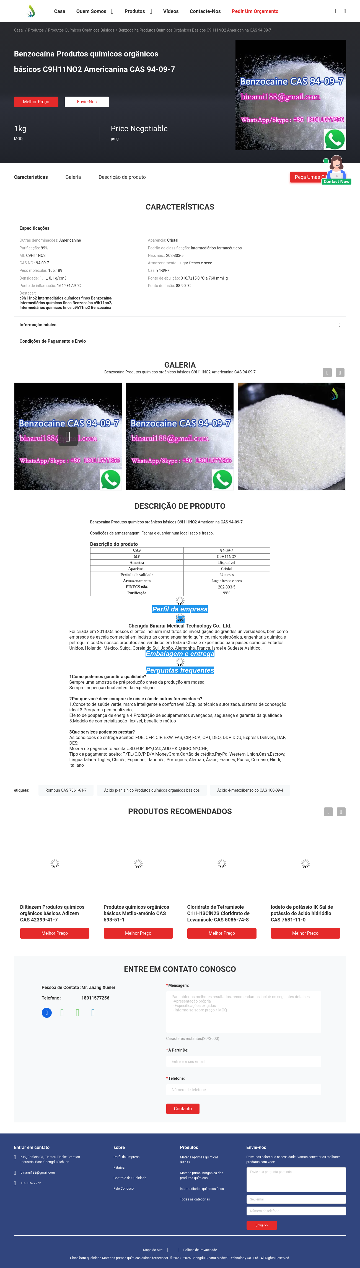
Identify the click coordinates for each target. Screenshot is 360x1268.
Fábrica (119, 1167)
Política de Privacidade (200, 1250)
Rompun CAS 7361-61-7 (66, 790)
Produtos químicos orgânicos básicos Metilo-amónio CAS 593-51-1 (136, 913)
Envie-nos (87, 101)
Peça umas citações (318, 177)
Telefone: (177, 1078)
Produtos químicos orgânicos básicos (81, 30)
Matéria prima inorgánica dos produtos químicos (201, 1175)
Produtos (36, 30)
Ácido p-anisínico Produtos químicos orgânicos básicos (152, 790)
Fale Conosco (124, 1188)
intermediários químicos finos (202, 1189)
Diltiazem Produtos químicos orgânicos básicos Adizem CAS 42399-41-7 (52, 913)
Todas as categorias (195, 1199)
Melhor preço (36, 101)
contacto (183, 1108)
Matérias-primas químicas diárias (199, 1159)
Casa (18, 30)
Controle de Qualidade (130, 1178)
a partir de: (178, 1050)
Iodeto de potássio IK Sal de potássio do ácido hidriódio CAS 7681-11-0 (302, 913)
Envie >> (262, 1225)
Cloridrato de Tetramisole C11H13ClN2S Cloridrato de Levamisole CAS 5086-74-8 (218, 913)
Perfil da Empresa (127, 1157)
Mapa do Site (152, 1250)
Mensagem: (179, 985)
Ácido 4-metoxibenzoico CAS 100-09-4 (250, 790)
